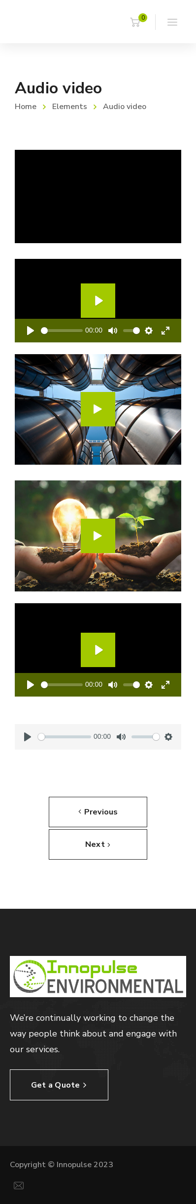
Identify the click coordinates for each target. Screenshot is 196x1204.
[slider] (62, 331)
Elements (69, 106)
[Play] (30, 330)
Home (25, 106)
